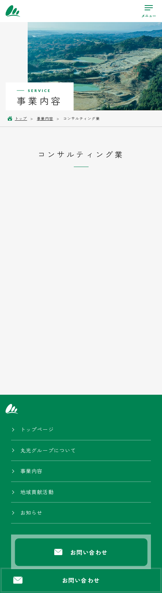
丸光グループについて (48, 450)
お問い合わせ (56, 580)
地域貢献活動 (37, 492)
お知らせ (31, 512)
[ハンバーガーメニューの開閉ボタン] (149, 11)
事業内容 (31, 471)
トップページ (37, 429)
